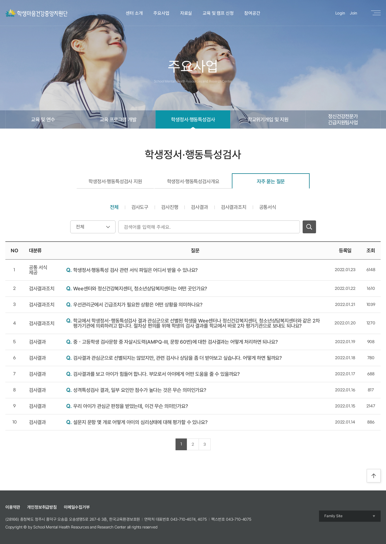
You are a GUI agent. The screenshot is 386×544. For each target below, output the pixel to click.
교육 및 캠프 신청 (218, 13)
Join (353, 13)
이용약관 (12, 507)
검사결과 (199, 207)
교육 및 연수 (43, 119)
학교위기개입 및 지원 (268, 119)
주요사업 (161, 13)
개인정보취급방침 (42, 507)
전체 (114, 207)
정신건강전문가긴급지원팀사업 (343, 119)
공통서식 (267, 207)
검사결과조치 (233, 207)
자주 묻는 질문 (271, 181)
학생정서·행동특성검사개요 (193, 181)
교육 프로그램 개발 (118, 119)
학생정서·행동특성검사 (193, 119)
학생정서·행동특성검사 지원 (115, 181)
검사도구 (139, 207)
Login (340, 13)
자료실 (186, 13)
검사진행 (169, 207)
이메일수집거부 (77, 507)
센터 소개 (134, 13)
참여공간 (252, 13)
